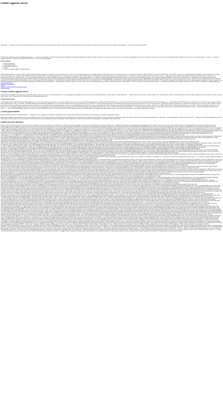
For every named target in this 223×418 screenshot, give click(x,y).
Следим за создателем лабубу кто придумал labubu (14, 87)
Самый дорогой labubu (6, 82)
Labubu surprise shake (214, 81)
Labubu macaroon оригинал (8, 84)
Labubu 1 (3, 85)
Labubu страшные (5, 88)
